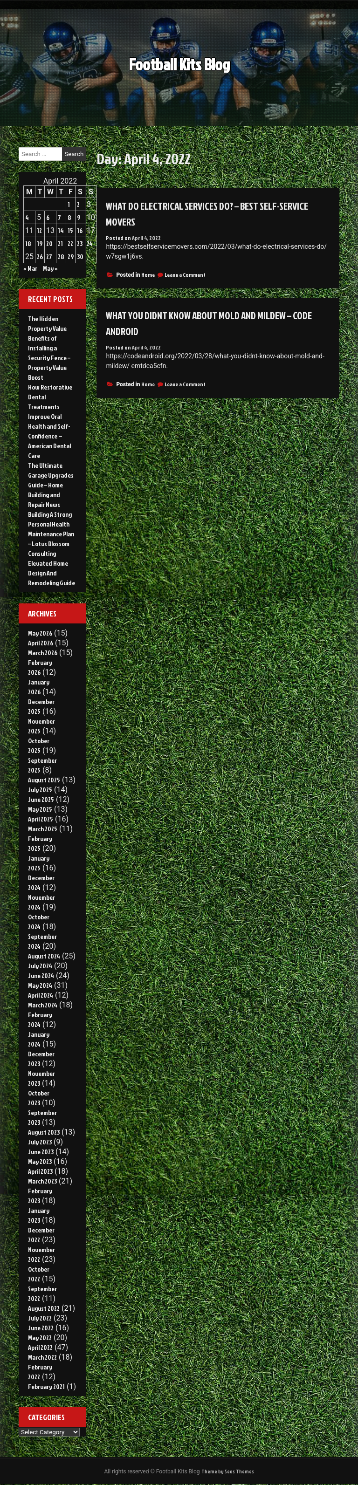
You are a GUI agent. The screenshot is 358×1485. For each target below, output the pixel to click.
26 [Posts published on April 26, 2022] (40, 256)
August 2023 (44, 1132)
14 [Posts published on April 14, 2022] (61, 230)
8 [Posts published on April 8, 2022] (69, 217)
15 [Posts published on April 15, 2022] (70, 230)
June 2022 (41, 1327)
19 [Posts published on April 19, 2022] (39, 243)
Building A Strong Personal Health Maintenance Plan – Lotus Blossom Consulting (51, 534)
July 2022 (40, 1318)
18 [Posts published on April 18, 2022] (28, 243)
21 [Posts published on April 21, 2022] (60, 243)
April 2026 (40, 642)
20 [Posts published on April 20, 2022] (49, 243)
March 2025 (42, 828)
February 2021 (46, 1386)
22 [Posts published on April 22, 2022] (70, 243)
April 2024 (40, 995)
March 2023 (42, 1181)
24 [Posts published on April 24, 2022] (90, 243)
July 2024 (40, 965)
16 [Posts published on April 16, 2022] (80, 230)
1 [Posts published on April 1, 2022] (69, 204)
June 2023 (41, 1151)
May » (50, 268)
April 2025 (40, 818)
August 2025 (44, 779)
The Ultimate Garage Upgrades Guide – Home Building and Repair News (51, 485)
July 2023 (40, 1141)
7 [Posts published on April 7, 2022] (59, 217)
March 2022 (42, 1357)
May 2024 (40, 985)
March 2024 (42, 1004)
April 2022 (40, 1347)
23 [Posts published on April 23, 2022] (80, 243)
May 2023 (40, 1161)
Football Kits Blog (179, 72)
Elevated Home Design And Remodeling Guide (51, 573)
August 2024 (44, 955)
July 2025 (40, 789)
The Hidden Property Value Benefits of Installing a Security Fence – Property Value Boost (49, 348)
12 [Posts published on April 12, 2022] (39, 230)
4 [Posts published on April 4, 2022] (27, 217)
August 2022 (44, 1308)
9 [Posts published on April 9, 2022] (78, 217)
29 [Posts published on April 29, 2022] (71, 256)
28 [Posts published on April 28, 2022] (61, 256)
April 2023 (40, 1171)
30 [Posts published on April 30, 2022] (80, 256)
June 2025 (41, 799)
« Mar (30, 268)
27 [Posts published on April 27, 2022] (49, 256)
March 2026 (42, 652)
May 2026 (40, 633)
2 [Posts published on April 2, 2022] (78, 204)
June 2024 (41, 975)
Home (148, 275)
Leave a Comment (185, 275)
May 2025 (40, 809)
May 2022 (40, 1337)
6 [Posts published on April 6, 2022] (47, 217)
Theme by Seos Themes (227, 1472)
